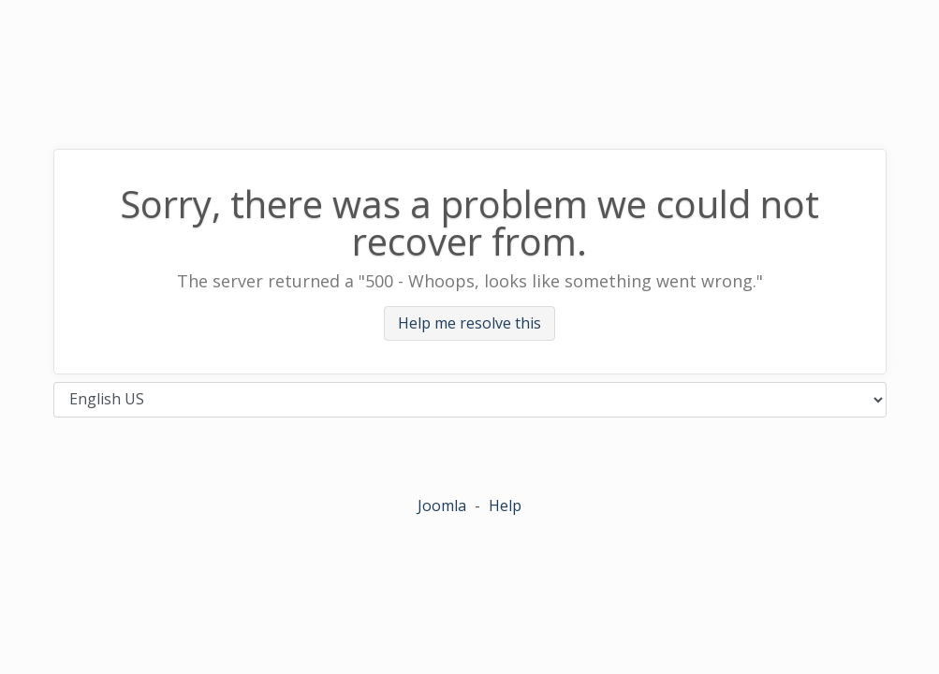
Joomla (442, 505)
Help (505, 505)
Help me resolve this (469, 324)
